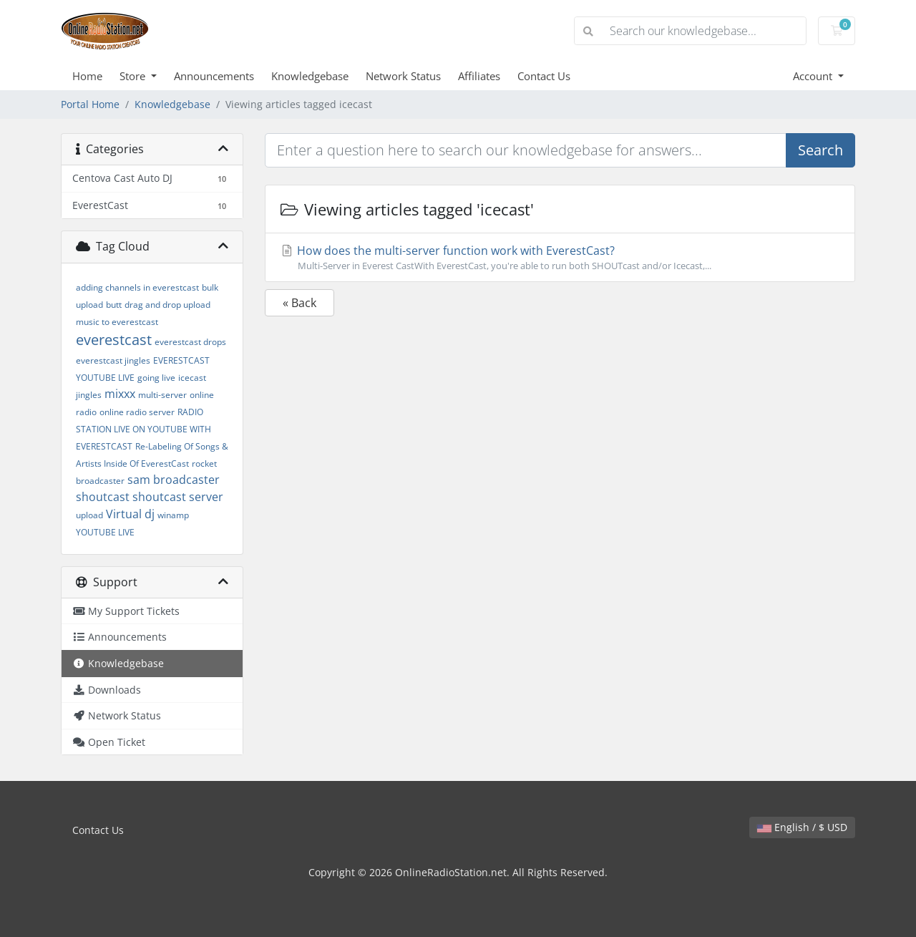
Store (134, 76)
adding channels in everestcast (137, 287)
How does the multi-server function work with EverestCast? (560, 258)
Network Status (403, 76)
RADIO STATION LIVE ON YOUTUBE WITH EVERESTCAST (143, 429)
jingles (89, 395)
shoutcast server (177, 497)
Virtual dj (130, 514)
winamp (173, 515)
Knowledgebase (310, 76)
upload (89, 515)
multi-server (162, 395)
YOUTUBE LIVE (105, 532)
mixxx (119, 394)
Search (820, 150)
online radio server (137, 412)
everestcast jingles (113, 360)
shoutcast (103, 497)
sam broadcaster (173, 479)
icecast (192, 378)
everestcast (114, 339)
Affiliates (479, 76)
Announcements (214, 76)
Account (814, 76)
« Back (299, 303)
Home (87, 76)
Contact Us (543, 76)
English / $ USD (802, 827)
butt (114, 304)
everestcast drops (190, 342)
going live (156, 378)
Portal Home (90, 104)
